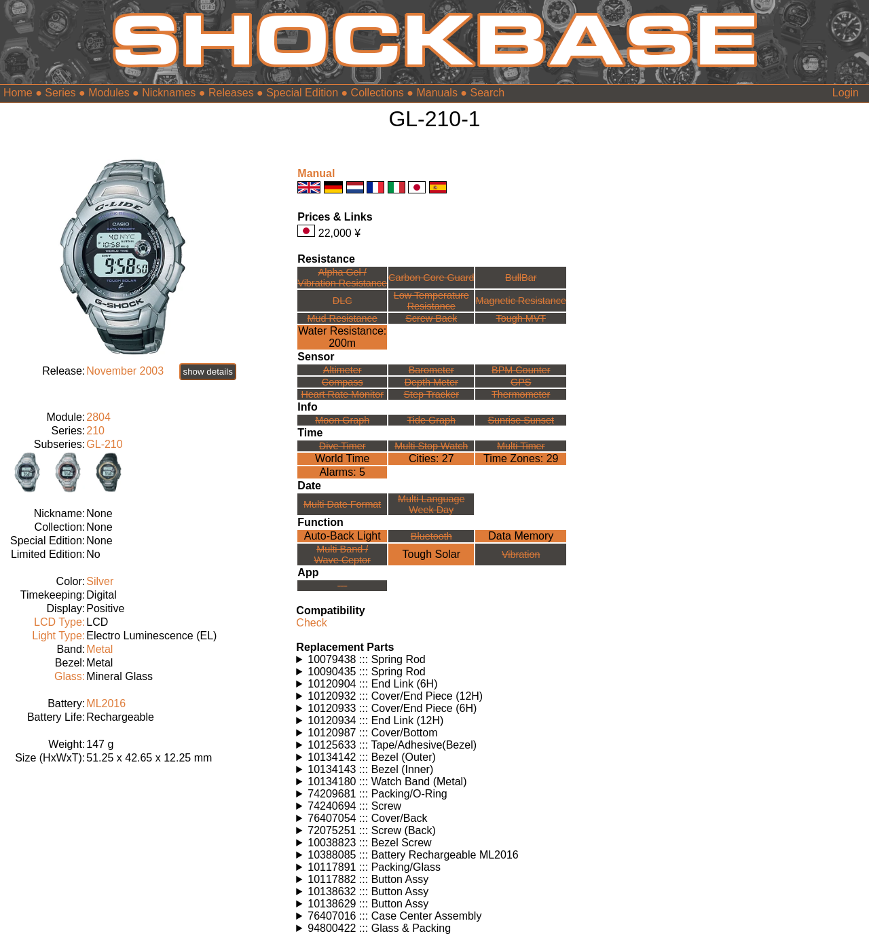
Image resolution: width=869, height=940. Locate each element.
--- (342, 585)
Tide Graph (431, 420)
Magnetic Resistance (520, 300)
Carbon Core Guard (431, 277)
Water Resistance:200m (342, 337)
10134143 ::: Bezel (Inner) (370, 769)
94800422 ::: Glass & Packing (379, 928)
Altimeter (342, 369)
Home (18, 92)
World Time (342, 458)
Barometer (431, 369)
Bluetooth (431, 536)
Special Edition (302, 92)
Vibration (521, 554)
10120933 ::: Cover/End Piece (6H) (392, 708)
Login (845, 92)
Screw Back (431, 318)
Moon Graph (342, 420)
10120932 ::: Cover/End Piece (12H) (395, 696)
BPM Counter (521, 369)
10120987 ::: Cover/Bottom (372, 732)
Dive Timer (342, 445)
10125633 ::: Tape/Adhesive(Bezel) (392, 745)
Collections (377, 92)
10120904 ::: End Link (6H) (372, 684)
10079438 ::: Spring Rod (366, 659)
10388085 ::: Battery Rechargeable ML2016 (413, 855)
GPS (521, 382)
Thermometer (521, 394)
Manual (316, 173)
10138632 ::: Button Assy (368, 891)
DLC (342, 300)
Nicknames (169, 92)
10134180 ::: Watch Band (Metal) (387, 781)
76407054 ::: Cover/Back (367, 818)
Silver (99, 581)
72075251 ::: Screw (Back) (372, 830)
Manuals (436, 92)
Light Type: (58, 635)
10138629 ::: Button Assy (368, 903)
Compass (342, 382)
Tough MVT (521, 318)
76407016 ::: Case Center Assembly (394, 916)
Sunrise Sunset (520, 420)
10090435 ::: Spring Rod (366, 671)
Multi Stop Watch (431, 445)
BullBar (520, 277)
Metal (99, 649)
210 (95, 430)
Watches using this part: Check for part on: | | (434, 660)
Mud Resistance (342, 318)
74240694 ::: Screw (354, 806)
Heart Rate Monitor (342, 394)
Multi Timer (520, 445)
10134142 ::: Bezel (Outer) (372, 757)
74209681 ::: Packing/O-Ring (377, 794)
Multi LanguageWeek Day (431, 504)
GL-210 (104, 444)
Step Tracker (431, 394)
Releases (231, 92)
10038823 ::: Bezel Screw (369, 842)
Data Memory (520, 536)
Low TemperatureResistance (431, 301)
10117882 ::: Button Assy (368, 879)
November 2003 (125, 371)
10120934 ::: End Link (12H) (375, 720)
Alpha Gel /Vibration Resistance (342, 277)
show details (207, 371)
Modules (108, 92)
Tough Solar (431, 554)
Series (60, 92)
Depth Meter (431, 382)
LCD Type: (59, 622)
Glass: (69, 676)
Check (311, 622)
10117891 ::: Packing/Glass (374, 867)
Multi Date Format (342, 504)
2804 (98, 417)
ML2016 (106, 703)
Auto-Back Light (342, 536)
